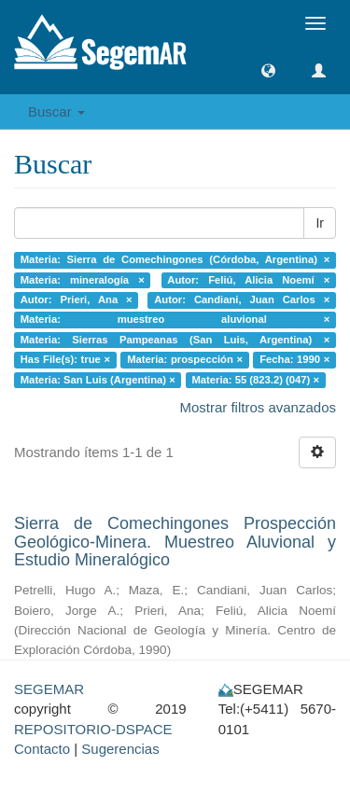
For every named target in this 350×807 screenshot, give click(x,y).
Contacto (42, 749)
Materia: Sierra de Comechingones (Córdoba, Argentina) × (175, 259)
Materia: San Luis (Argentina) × (98, 379)
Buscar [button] (56, 111)
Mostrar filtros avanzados (257, 407)
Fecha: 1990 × (294, 360)
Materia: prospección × (185, 360)
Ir (319, 223)
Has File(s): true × (65, 360)
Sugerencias (120, 749)
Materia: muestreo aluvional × (175, 320)
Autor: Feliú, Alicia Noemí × (248, 279)
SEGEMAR (49, 689)
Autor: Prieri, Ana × (77, 299)
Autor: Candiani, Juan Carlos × (241, 299)
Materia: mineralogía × (83, 279)
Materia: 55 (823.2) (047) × (255, 379)
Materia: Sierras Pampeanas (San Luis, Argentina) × (175, 339)
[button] (268, 70)
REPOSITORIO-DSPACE (93, 729)
